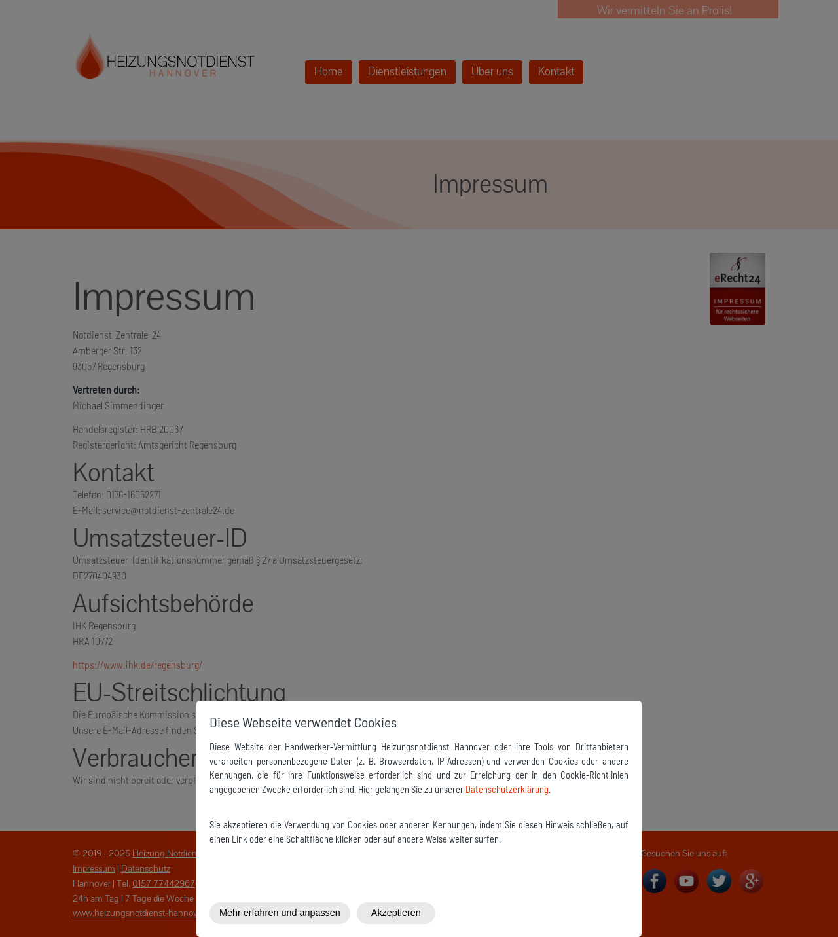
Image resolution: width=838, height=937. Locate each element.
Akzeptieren (396, 913)
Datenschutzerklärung (507, 789)
